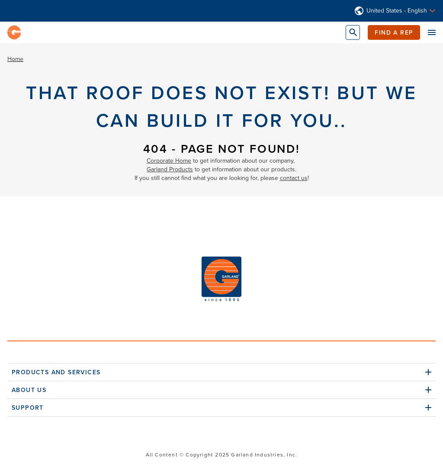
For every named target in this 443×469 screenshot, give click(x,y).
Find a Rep (394, 32)
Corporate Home (169, 160)
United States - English (396, 10)
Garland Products (170, 169)
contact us (294, 178)
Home (15, 59)
